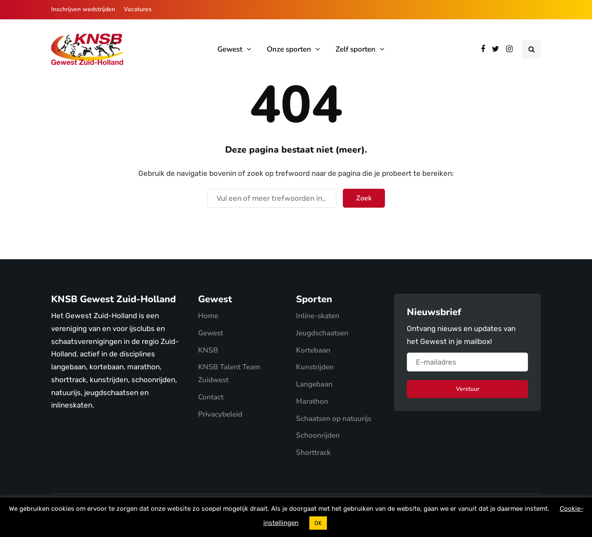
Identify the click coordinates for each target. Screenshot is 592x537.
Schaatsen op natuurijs (333, 418)
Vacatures (138, 9)
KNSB (208, 350)
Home (208, 316)
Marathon (312, 401)
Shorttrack (313, 452)
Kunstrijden (315, 367)
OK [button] (318, 523)
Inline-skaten (317, 316)
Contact (210, 397)
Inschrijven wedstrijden (83, 9)
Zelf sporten (355, 49)
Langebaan (314, 384)
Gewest (229, 49)
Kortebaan (313, 350)
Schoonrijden (318, 435)
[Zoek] (272, 198)
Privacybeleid (220, 414)
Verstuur (467, 389)
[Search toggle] (531, 49)
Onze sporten (289, 49)
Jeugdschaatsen (322, 333)
